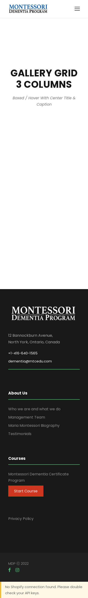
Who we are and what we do (34, 409)
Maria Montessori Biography (34, 425)
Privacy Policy (21, 518)
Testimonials (19, 433)
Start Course (26, 491)
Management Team (26, 417)
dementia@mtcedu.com (30, 361)
